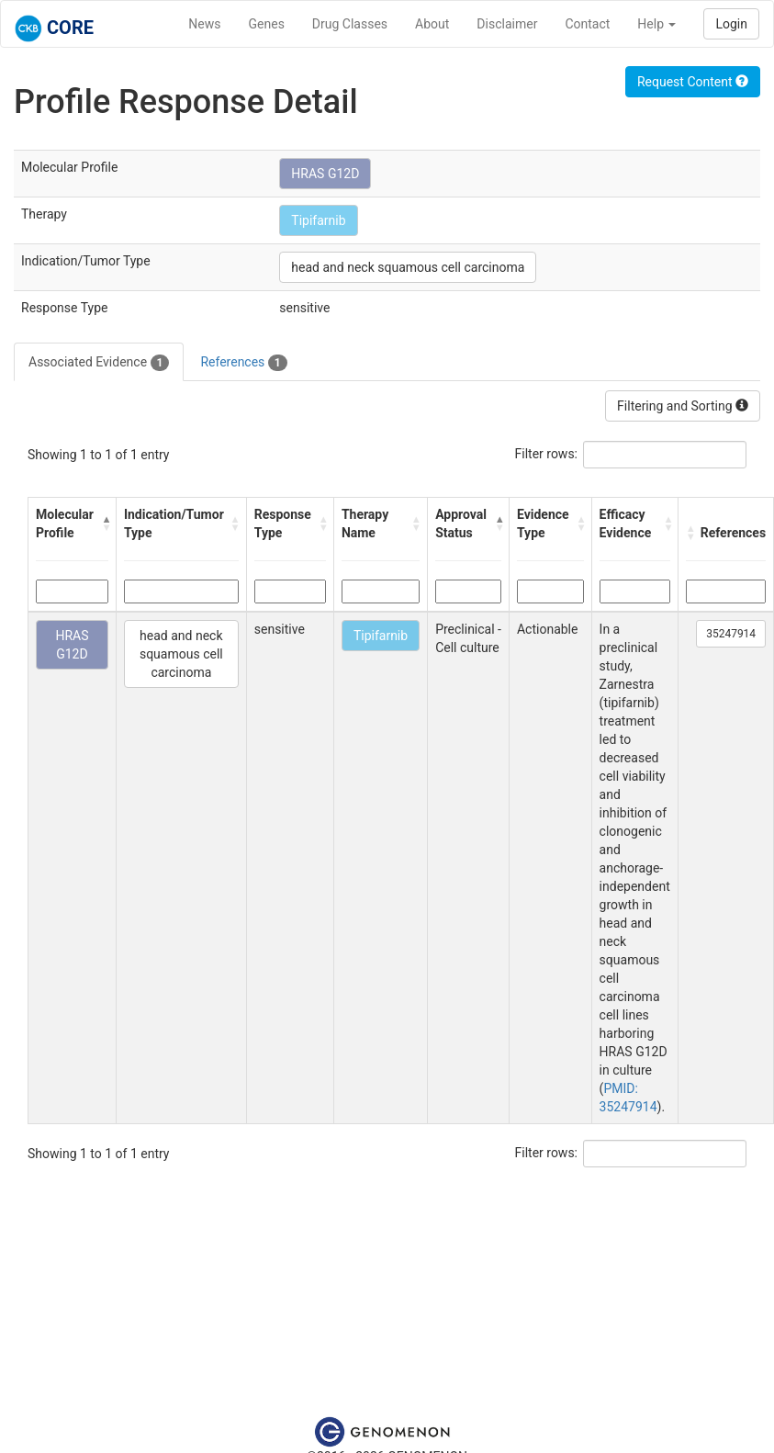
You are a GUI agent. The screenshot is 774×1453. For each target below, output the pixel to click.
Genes (267, 24)
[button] (104, 523)
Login (731, 24)
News (204, 24)
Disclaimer (507, 24)
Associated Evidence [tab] (98, 363)
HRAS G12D (325, 173)
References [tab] (243, 363)
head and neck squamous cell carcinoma (407, 267)
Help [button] (656, 24)
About (432, 24)
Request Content (692, 81)
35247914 (731, 633)
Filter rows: (546, 453)
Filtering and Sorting (682, 406)
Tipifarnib (318, 220)
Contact (587, 24)
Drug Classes (349, 24)
